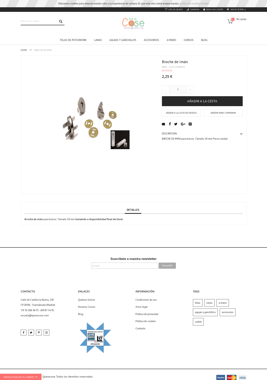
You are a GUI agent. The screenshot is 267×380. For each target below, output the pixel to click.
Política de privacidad (147, 314)
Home (24, 50)
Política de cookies (146, 321)
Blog (80, 314)
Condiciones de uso (146, 299)
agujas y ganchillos (205, 312)
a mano (223, 302)
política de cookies (190, 3)
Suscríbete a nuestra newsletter (133, 258)
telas (197, 302)
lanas (209, 302)
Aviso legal (142, 306)
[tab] (133, 210)
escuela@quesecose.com (35, 315)
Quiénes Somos (86, 299)
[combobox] (43, 21)
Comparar (194, 9)
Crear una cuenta (214, 9)
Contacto (140, 328)
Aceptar (205, 3)
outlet (198, 321)
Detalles (133, 210)
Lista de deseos (175, 9)
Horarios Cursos (86, 306)
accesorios (228, 312)
